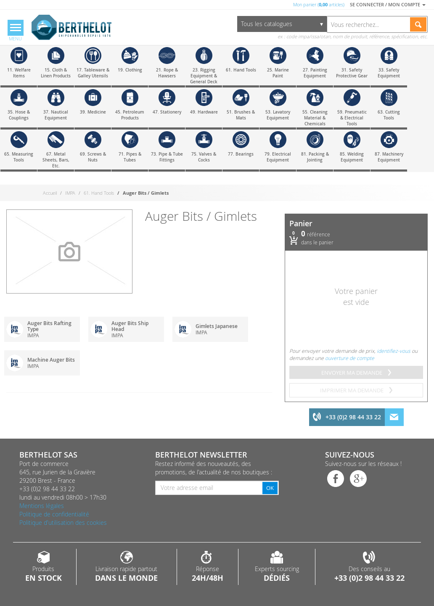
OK (270, 488)
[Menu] (15, 31)
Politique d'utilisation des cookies (63, 523)
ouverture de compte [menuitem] (349, 358)
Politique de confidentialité (54, 514)
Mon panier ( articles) (318, 4)
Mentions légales (41, 506)
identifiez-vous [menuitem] (393, 350)
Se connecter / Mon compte (388, 4)
